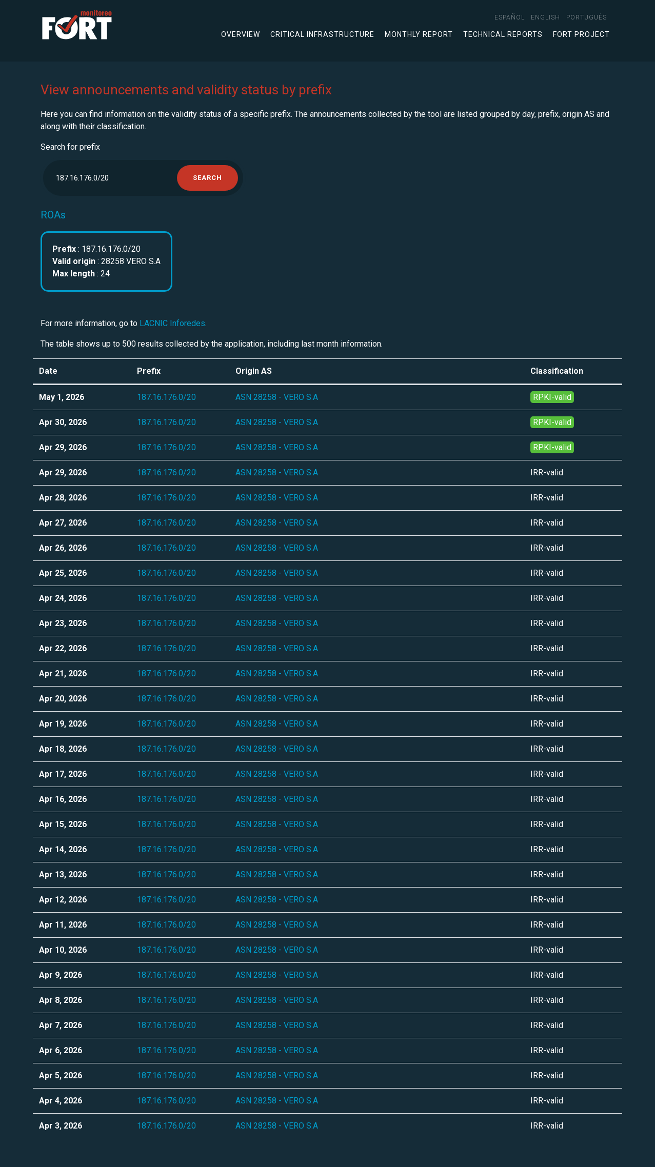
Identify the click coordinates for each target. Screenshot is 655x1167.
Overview (240, 34)
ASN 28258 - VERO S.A (276, 397)
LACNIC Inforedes (172, 323)
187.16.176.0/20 (166, 397)
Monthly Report (419, 34)
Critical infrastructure (322, 34)
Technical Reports (503, 34)
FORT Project (581, 34)
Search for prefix (70, 147)
